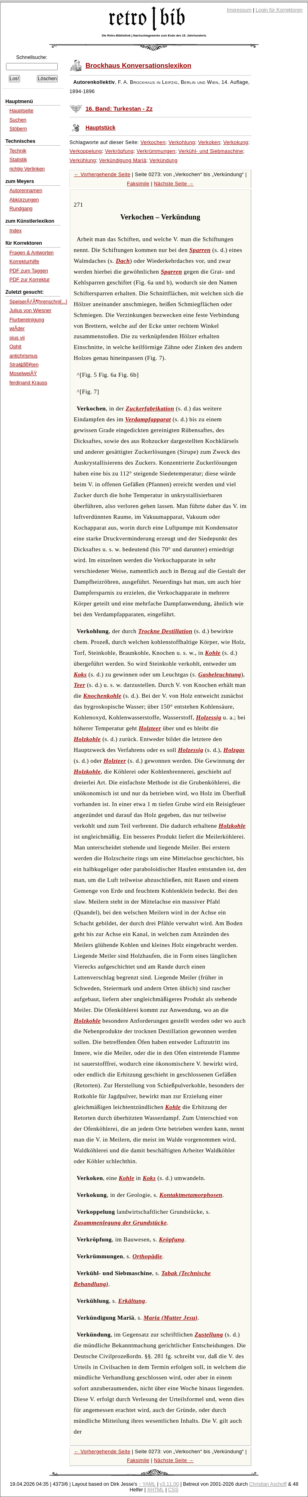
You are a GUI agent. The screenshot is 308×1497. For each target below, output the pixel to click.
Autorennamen (25, 190)
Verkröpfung (119, 151)
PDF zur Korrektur (29, 279)
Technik (17, 151)
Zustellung (209, 1334)
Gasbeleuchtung (219, 674)
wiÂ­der (16, 328)
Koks (80, 674)
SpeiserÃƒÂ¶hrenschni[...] (38, 302)
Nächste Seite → (174, 184)
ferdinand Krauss (28, 383)
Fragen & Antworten (31, 253)
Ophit (15, 346)
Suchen (17, 120)
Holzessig (208, 717)
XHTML (155, 1490)
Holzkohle (87, 739)
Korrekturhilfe (24, 261)
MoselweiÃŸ (23, 373)
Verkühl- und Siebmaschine (210, 151)
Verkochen (152, 142)
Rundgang (20, 208)
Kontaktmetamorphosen (191, 1195)
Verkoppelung (85, 151)
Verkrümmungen (156, 151)
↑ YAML (147, 1484)
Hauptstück (100, 128)
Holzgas (234, 750)
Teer (79, 685)
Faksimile (138, 184)
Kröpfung (171, 1239)
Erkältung (131, 1301)
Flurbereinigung (26, 320)
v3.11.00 (169, 1484)
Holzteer (150, 728)
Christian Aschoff (267, 1484)
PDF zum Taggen (28, 271)
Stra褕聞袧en (23, 365)
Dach (123, 261)
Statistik (18, 159)
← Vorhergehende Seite (102, 174)
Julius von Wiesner (30, 310)
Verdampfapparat (148, 419)
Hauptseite (21, 111)
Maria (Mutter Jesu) (171, 1317)
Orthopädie (147, 1256)
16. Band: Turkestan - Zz (118, 109)
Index (15, 231)
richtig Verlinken (27, 169)
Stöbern (18, 129)
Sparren (200, 250)
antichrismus (23, 356)
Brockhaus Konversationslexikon (138, 65)
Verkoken (209, 142)
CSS (173, 1490)
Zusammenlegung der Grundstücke (120, 1222)
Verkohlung (181, 142)
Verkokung (235, 142)
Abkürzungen (24, 200)
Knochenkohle (102, 696)
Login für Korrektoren (278, 10)
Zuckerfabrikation (150, 408)
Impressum (239, 10)
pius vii (16, 338)
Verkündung (163, 160)
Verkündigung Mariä (122, 160)
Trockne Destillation (165, 631)
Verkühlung (82, 160)
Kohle (213, 653)
